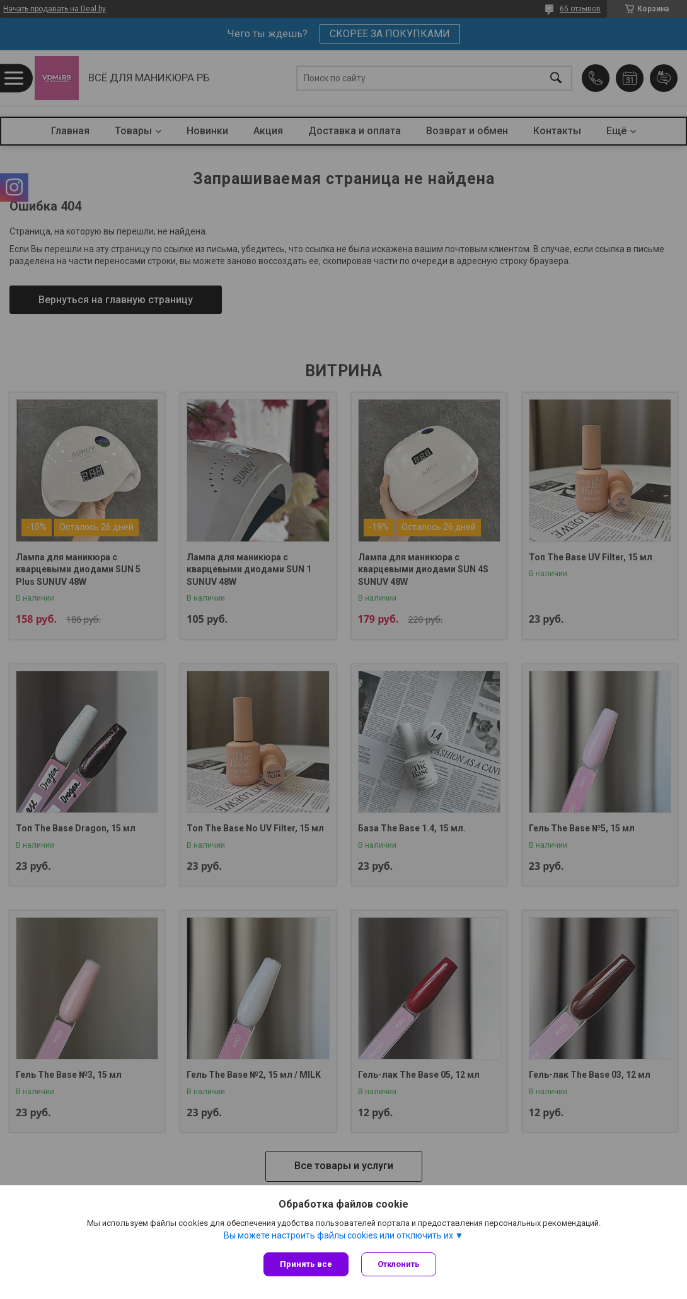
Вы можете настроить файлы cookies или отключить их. (339, 1235)
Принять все (306, 1264)
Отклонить (399, 1264)
